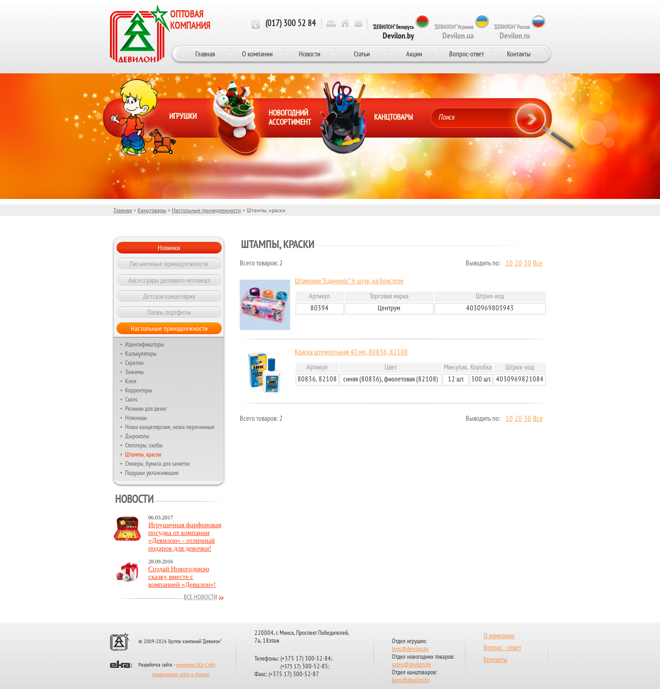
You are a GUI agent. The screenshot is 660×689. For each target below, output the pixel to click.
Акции (414, 53)
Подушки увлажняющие (152, 472)
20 (518, 263)
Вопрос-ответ (466, 53)
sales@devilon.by (411, 665)
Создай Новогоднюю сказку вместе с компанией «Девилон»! (182, 576)
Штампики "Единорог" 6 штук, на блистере (349, 281)
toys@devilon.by (410, 649)
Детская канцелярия (169, 296)
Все (538, 263)
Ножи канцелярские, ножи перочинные (169, 427)
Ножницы (136, 417)
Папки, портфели (169, 312)
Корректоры (138, 390)
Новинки (169, 247)
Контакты (519, 53)
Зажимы (134, 372)
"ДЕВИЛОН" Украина (453, 32)
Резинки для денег (146, 408)
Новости (309, 53)
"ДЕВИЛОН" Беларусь (393, 32)
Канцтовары (152, 210)
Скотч (131, 399)
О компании (257, 53)
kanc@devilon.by (410, 680)
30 (527, 263)
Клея (130, 381)
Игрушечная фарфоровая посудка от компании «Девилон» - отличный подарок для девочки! (184, 536)
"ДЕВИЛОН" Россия (512, 32)
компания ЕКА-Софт (195, 665)
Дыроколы (137, 436)
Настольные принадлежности (206, 210)
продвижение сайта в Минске (180, 674)
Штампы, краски (143, 454)
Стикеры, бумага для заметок (157, 463)
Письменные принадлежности (169, 263)
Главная (205, 53)
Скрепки (134, 362)
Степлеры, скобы (144, 445)
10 (509, 263)
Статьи (362, 53)
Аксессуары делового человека (169, 280)
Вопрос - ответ (502, 648)
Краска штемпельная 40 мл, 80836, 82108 (351, 352)
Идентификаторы (144, 344)
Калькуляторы (141, 353)
